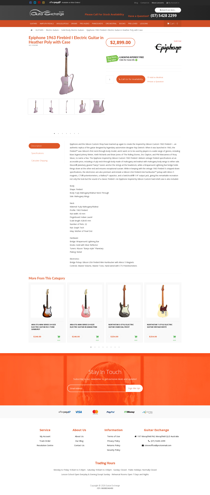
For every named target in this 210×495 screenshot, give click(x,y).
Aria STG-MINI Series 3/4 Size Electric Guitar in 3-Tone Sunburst (43, 326)
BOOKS (122, 23)
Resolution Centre (45, 445)
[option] (66, 71)
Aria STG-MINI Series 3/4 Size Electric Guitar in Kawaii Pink (83, 325)
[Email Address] (96, 388)
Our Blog (79, 441)
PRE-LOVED (132, 23)
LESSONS (144, 23)
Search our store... (168, 10)
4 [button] (66, 133)
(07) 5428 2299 (152, 15)
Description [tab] (36, 145)
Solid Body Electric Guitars (72, 30)
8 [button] (119, 347)
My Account (45, 436)
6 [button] (74, 133)
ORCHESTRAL (111, 23)
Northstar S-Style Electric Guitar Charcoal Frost (121, 325)
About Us (79, 436)
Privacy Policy (113, 441)
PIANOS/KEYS (97, 23)
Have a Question (155, 81)
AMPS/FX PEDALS (47, 23)
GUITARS (33, 23)
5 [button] (70, 133)
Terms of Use (113, 436)
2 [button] (58, 133)
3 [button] (62, 133)
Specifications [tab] (37, 153)
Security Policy (113, 450)
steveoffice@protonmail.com (156, 445)
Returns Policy (113, 445)
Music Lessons (158, 2)
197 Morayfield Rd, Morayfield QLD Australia (156, 436)
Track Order (45, 441)
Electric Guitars (52, 30)
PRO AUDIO (84, 23)
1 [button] (54, 133)
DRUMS (74, 23)
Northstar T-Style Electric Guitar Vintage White (159, 325)
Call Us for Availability (131, 79)
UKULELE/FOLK (62, 23)
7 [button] (78, 133)
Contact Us (144, 2)
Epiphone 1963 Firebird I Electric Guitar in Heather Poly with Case (115, 30)
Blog (136, 2)
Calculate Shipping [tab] (39, 160)
